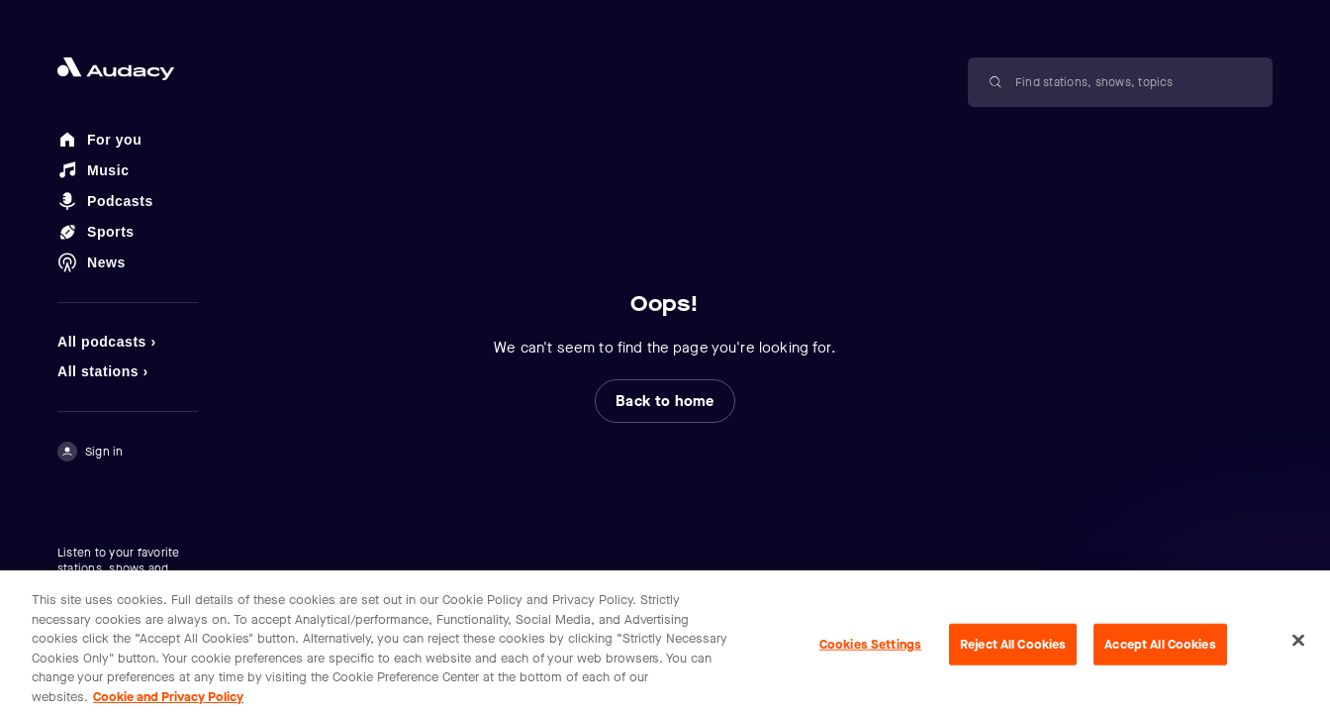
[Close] (1298, 647)
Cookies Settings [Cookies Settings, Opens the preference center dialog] (870, 652)
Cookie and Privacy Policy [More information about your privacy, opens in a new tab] (168, 703)
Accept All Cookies (1159, 652)
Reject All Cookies (1013, 652)
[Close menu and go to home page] (127, 68)
